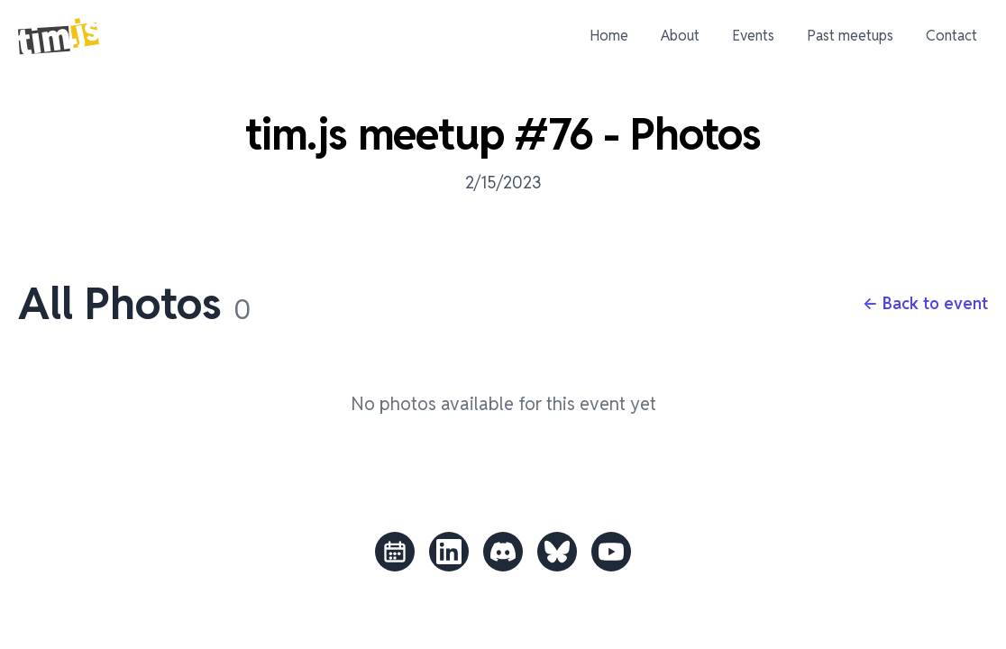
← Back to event (925, 303)
